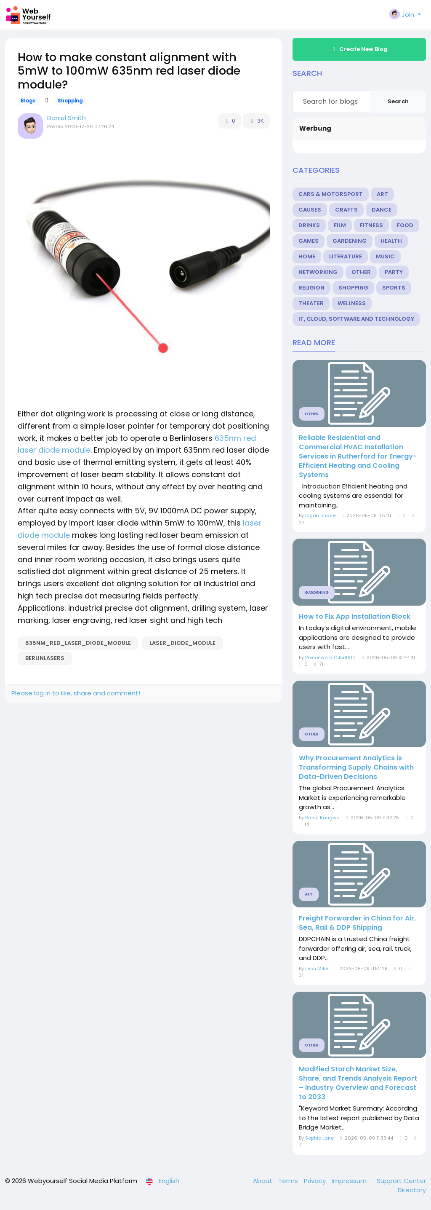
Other (361, 272)
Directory (412, 1190)
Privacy (315, 1180)
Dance (381, 210)
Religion (311, 288)
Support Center (401, 1180)
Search (398, 101)
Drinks (309, 225)
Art (382, 194)
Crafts (346, 210)
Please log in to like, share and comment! (75, 693)
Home (306, 256)
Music (385, 256)
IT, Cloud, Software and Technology (356, 319)
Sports (393, 288)
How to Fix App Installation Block (354, 616)
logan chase (320, 515)
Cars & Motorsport (330, 194)
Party (394, 272)
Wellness (352, 303)
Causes (309, 210)
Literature (345, 256)
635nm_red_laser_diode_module (78, 643)
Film (340, 225)
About (263, 1180)
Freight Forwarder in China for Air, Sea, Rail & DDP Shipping (357, 923)
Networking (318, 272)
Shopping (70, 100)
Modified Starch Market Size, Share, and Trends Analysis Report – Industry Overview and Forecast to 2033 (358, 1083)
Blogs (28, 100)
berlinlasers (44, 658)
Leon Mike (316, 968)
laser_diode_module (182, 643)
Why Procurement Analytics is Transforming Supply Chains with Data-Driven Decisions (356, 767)
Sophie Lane (319, 1138)
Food (405, 225)
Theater (311, 303)
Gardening (350, 241)
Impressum (350, 1180)
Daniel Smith (66, 117)
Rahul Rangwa (322, 817)
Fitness (371, 225)
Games (308, 241)
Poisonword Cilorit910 (330, 657)
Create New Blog (359, 49)
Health (391, 241)
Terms (289, 1180)
